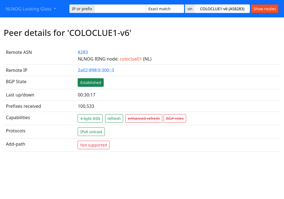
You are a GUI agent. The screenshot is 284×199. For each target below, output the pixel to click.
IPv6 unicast (91, 131)
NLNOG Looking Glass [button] (29, 9)
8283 (83, 52)
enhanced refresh (144, 118)
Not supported (93, 145)
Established (90, 82)
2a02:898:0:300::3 (96, 70)
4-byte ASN (90, 118)
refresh (114, 118)
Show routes (264, 8)
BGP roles (175, 118)
